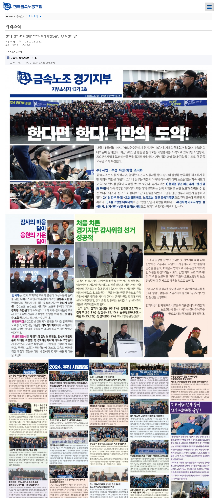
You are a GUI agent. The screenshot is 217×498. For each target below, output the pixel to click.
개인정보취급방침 (13, 52)
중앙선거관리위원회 (108, 459)
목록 (208, 436)
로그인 (88, 468)
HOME (9, 16)
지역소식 (35, 16)
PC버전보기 (126, 468)
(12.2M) (22, 57)
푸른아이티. (115, 491)
